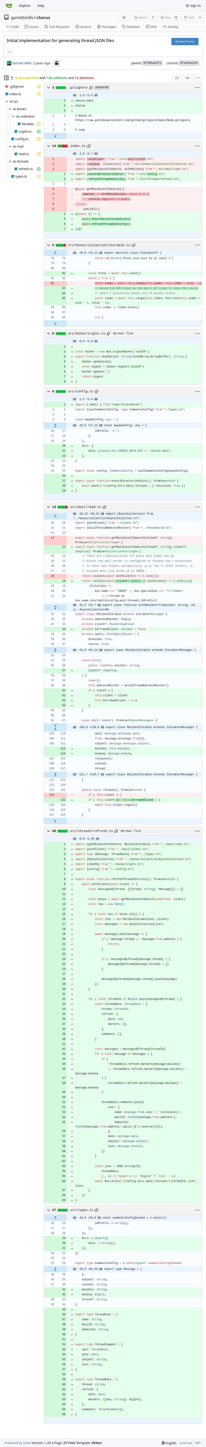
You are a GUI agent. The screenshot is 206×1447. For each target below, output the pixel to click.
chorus (43, 17)
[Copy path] (91, 87)
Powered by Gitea (18, 1443)
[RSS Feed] (124, 17)
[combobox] (177, 78)
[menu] (197, 78)
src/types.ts (82, 1210)
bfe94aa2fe (189, 63)
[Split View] (187, 78)
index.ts (78, 146)
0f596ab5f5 (152, 63)
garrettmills (22, 17)
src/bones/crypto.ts (86, 333)
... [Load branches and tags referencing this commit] (9, 51)
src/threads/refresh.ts (91, 831)
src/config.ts (80, 391)
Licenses (186, 1443)
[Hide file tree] (6, 78)
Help (40, 5)
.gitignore (78, 87)
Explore (24, 5)
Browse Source (184, 41)
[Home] (8, 6)
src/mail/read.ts (85, 507)
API (197, 1443)
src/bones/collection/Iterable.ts (99, 245)
